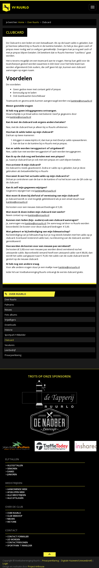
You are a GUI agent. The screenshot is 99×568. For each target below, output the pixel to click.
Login (5, 563)
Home (21, 22)
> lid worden (13, 539)
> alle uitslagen (14, 498)
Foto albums (11, 314)
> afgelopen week (15, 492)
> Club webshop (14, 515)
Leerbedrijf (10, 350)
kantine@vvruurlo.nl (81, 100)
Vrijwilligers (10, 319)
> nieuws (10, 518)
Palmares (9, 304)
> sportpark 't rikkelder (19, 545)
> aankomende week (16, 489)
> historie (11, 521)
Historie (8, 329)
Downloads (10, 324)
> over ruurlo (13, 512)
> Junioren (11, 474)
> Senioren (11, 468)
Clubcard (9, 340)
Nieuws (8, 309)
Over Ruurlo (33, 22)
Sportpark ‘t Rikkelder (15, 334)
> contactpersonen (17, 542)
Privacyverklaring (13, 355)
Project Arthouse (36, 566)
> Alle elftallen (14, 465)
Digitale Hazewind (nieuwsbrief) (76, 560)
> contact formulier (17, 536)
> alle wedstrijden (16, 495)
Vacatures (9, 345)
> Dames (10, 471)
